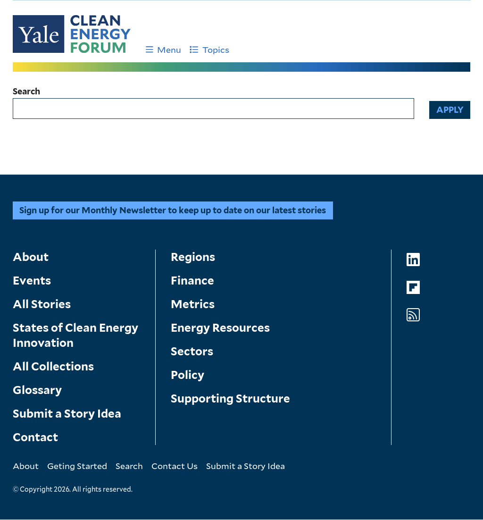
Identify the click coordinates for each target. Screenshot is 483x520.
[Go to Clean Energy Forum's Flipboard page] (413, 287)
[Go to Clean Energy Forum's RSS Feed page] (413, 315)
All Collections (53, 366)
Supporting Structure (230, 398)
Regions (193, 257)
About (31, 257)
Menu (164, 49)
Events (32, 280)
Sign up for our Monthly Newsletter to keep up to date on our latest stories (172, 210)
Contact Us (174, 465)
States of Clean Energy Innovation (75, 335)
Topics (209, 49)
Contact (35, 437)
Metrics (193, 304)
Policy (187, 375)
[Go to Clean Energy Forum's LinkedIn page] (413, 260)
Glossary (37, 390)
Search (26, 91)
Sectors (192, 351)
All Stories (42, 304)
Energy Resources (220, 328)
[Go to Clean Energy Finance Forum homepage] (72, 34)
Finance (192, 280)
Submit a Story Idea (67, 413)
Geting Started (77, 465)
